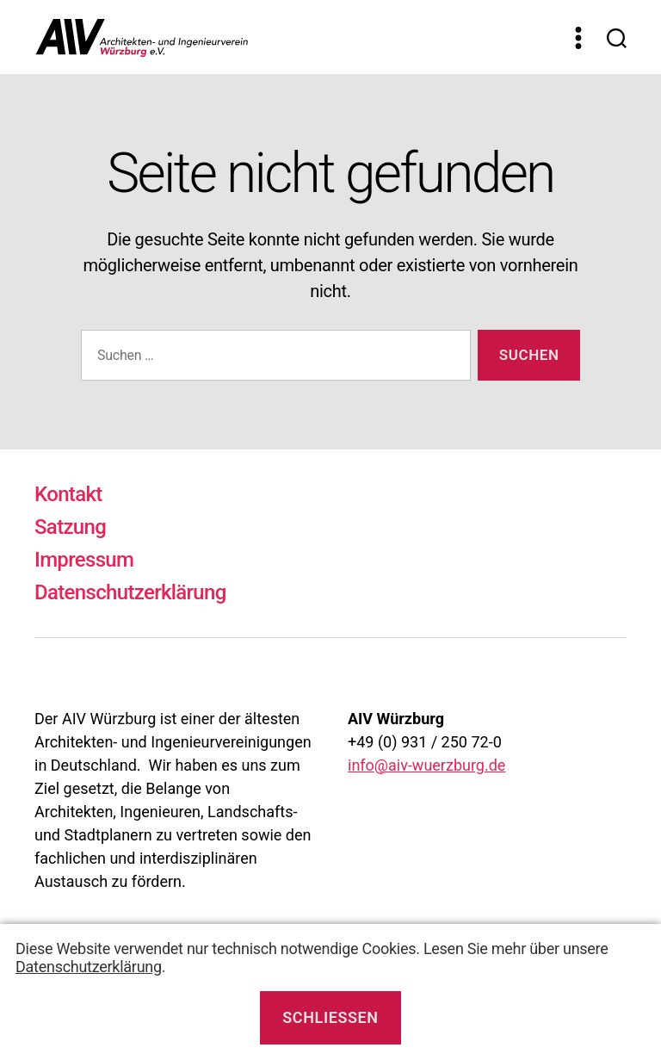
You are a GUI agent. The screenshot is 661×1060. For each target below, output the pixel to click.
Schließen (330, 1017)
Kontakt (68, 494)
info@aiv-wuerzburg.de (426, 765)
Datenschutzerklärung (130, 592)
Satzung (70, 527)
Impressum (83, 560)
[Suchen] (617, 37)
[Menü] (578, 37)
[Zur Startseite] (292, 37)
